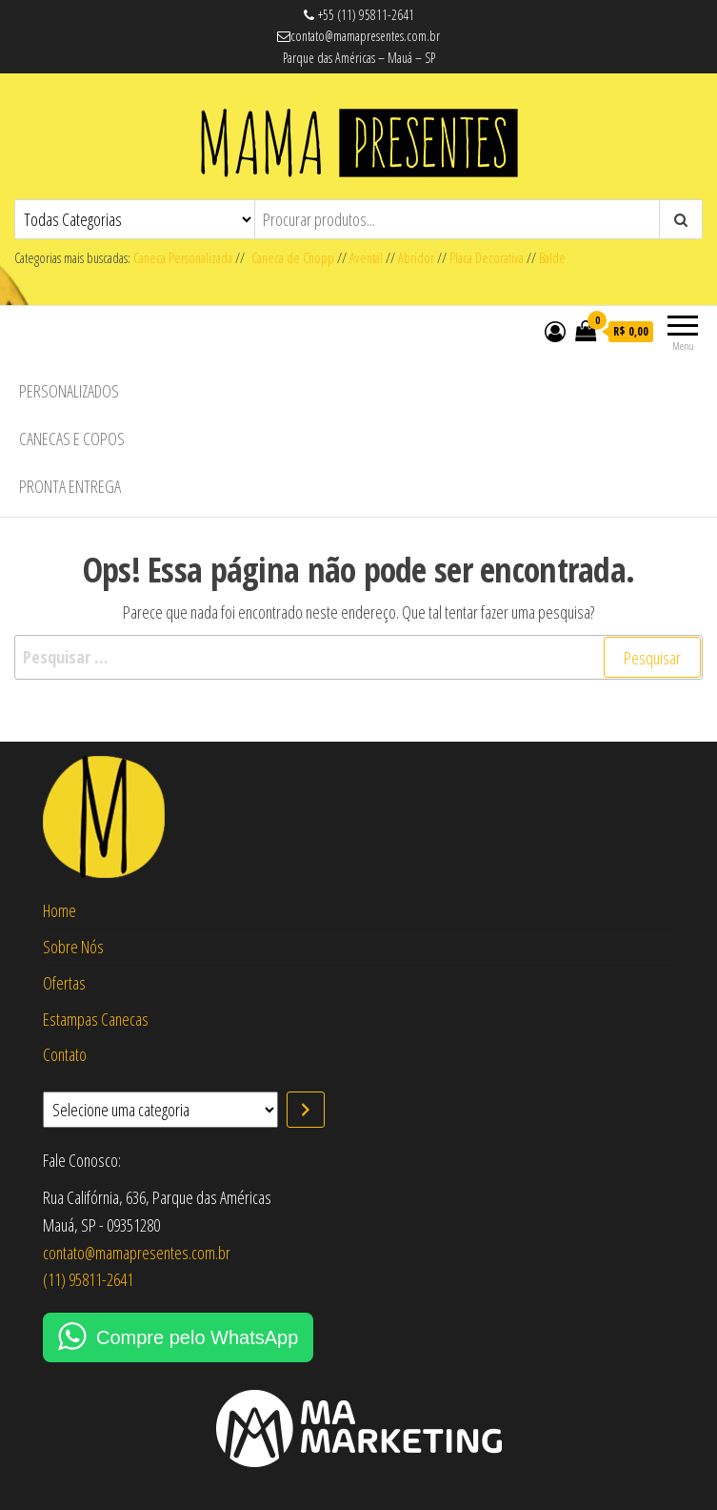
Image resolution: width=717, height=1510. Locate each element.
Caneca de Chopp (289, 258)
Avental (366, 258)
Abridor (416, 258)
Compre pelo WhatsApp (197, 1337)
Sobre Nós (73, 946)
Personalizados (69, 390)
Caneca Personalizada (182, 258)
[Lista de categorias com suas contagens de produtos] (160, 1110)
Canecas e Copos (72, 438)
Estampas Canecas (96, 1019)
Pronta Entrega (70, 486)
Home (59, 910)
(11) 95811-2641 (88, 1279)
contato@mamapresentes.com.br (136, 1252)
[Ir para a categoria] (306, 1110)
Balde (552, 258)
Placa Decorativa (486, 258)
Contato (65, 1054)
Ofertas (64, 982)
